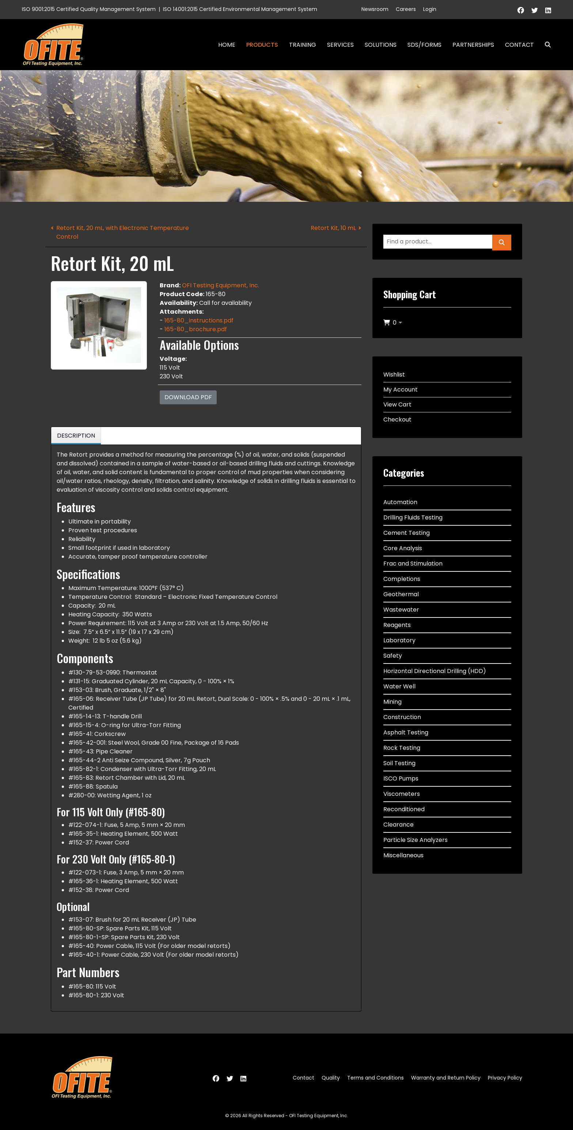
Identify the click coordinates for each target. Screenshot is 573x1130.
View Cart (397, 404)
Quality (331, 1077)
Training (302, 45)
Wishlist (394, 374)
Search (544, 45)
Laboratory (399, 640)
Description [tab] (76, 435)
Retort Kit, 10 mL (333, 228)
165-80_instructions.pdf (199, 320)
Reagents (397, 625)
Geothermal (401, 594)
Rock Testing (401, 748)
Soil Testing (399, 763)
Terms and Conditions (375, 1077)
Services (340, 45)
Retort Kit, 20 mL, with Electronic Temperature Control (122, 232)
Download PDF (188, 397)
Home (226, 45)
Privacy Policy (505, 1077)
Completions (401, 579)
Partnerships (473, 45)
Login (429, 9)
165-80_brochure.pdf (195, 329)
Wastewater (401, 609)
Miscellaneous (403, 855)
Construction (402, 717)
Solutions (380, 45)
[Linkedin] (548, 10)
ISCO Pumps (400, 778)
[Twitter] (534, 10)
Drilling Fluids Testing (413, 517)
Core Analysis (402, 548)
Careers (406, 9)
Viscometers (401, 794)
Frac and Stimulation (413, 563)
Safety (392, 655)
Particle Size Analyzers (415, 840)
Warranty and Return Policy (446, 1077)
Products (262, 45)
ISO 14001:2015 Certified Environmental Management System (240, 9)
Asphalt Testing (405, 732)
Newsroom (374, 9)
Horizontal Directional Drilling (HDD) (434, 671)
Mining (392, 702)
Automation (400, 502)
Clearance (398, 824)
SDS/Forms (424, 45)
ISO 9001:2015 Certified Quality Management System (89, 9)
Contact (519, 45)
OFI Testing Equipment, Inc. (220, 285)
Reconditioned (404, 809)
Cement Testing (406, 533)
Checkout (397, 419)
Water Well (399, 686)
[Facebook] (520, 10)
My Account (400, 389)
